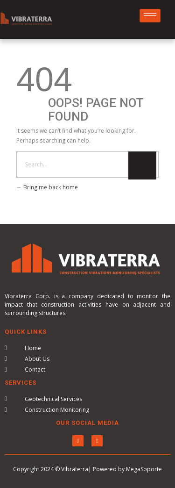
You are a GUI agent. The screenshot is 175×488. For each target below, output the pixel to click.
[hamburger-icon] (150, 15)
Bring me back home (47, 187)
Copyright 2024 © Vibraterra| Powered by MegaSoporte (87, 469)
